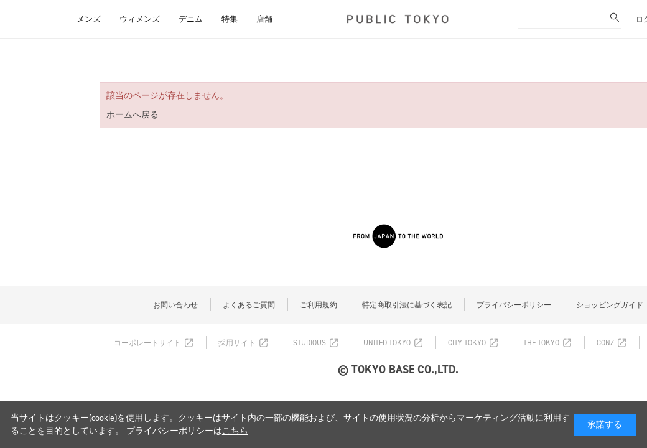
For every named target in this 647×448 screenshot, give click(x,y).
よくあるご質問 (249, 305)
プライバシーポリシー (514, 305)
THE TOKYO (541, 343)
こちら (235, 431)
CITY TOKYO (467, 343)
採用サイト (237, 343)
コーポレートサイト (147, 343)
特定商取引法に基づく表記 (407, 305)
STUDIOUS (309, 343)
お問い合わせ (175, 305)
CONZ (605, 343)
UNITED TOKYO (387, 343)
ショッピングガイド (609, 305)
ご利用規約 (318, 305)
